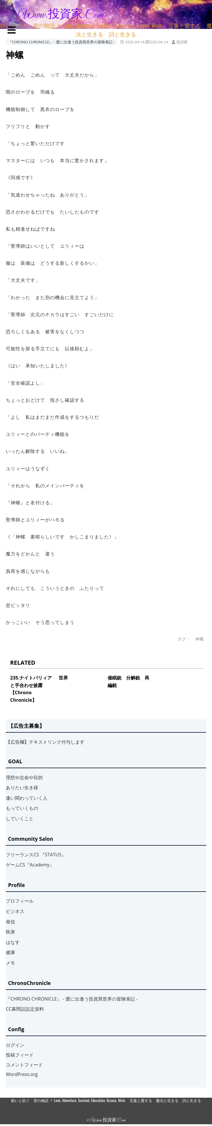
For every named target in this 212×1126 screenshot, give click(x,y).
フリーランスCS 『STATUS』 (36, 854)
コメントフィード (24, 1065)
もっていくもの (22, 808)
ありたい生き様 (22, 787)
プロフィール (20, 901)
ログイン (15, 1045)
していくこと (20, 818)
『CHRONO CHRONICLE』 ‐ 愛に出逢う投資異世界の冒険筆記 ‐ (61, 42)
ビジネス (15, 911)
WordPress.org (22, 1074)
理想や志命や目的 (24, 777)
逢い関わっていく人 (26, 798)
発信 (10, 921)
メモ (10, 963)
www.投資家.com (61, 15)
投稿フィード (20, 1055)
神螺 (199, 639)
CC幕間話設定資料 (25, 1009)
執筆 (10, 932)
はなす (13, 942)
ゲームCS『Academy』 (30, 865)
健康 (10, 952)
